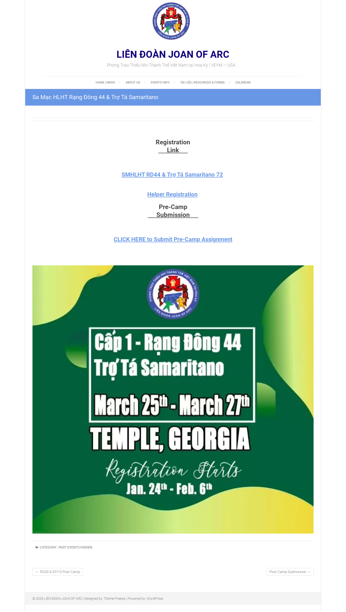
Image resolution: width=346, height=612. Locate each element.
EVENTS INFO (160, 82)
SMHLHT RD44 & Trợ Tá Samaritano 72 (172, 174)
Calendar (243, 82)
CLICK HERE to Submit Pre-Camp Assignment (173, 239)
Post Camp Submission (290, 572)
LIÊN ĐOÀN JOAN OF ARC (173, 54)
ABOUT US (133, 82)
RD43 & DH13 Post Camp (57, 572)
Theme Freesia (114, 598)
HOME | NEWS (105, 82)
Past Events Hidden (75, 547)
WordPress (155, 598)
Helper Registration (172, 194)
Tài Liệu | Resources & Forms (202, 82)
